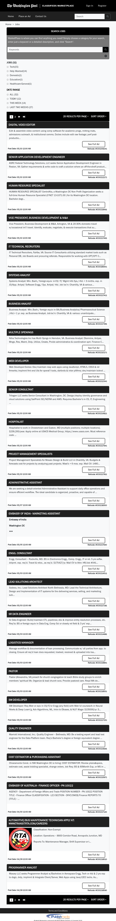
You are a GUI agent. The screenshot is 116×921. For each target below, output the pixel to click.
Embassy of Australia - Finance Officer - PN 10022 (41, 785)
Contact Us (40, 16)
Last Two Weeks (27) (21, 107)
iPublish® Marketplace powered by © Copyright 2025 (58, 916)
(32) (11, 62)
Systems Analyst (19, 275)
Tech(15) (14, 66)
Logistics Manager (21, 642)
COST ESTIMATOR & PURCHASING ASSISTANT (35, 757)
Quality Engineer (20, 728)
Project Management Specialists (30, 454)
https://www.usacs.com (77, 431)
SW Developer (18, 699)
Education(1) (16, 79)
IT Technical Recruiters (24, 246)
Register (102, 5)
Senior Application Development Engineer (37, 157)
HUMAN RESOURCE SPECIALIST (27, 185)
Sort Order (98, 116)
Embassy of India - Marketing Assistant (34, 513)
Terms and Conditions (58, 911)
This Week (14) (18, 103)
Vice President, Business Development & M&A (38, 217)
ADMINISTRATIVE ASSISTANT (25, 482)
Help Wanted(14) (18, 71)
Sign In (89, 5)
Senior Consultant (21, 389)
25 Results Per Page (75, 116)
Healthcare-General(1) (21, 83)
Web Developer (19, 360)
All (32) (14, 94)
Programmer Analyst (23, 867)
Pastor (13, 671)
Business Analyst (20, 303)
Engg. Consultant (20, 553)
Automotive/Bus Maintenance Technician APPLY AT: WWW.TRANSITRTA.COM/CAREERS (41, 822)
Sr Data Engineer (20, 614)
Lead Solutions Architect (25, 581)
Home (11, 16)
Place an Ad (25, 16)
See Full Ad (93, 144)
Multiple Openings (21, 332)
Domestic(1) (16, 75)
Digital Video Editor (22, 124)
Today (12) (15, 98)
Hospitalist (16, 421)
